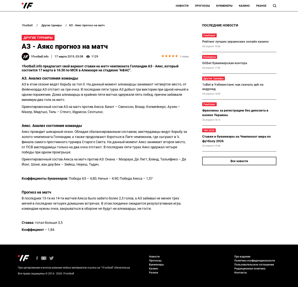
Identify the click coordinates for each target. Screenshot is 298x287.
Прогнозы (202, 5)
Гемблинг (209, 35)
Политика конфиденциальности (254, 260)
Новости (182, 5)
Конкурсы (209, 56)
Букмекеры (224, 5)
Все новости (239, 161)
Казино (244, 5)
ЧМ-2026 (209, 130)
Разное (261, 5)
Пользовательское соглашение (254, 264)
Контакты (240, 272)
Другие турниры (38, 38)
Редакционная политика (250, 268)
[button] (274, 5)
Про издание (242, 256)
